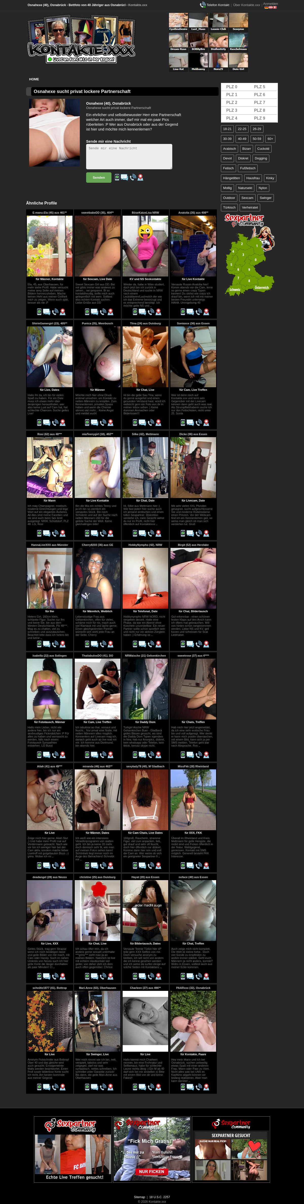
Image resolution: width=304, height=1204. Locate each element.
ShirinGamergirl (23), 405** (49, 323)
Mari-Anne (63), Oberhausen (97, 987)
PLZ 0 (231, 87)
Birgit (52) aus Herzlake (193, 544)
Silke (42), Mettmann (145, 434)
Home (34, 79)
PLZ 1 (231, 94)
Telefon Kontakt (217, 5)
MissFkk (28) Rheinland (193, 766)
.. (150, 305)
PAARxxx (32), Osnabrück (193, 987)
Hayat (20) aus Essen (145, 877)
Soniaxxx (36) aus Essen (193, 323)
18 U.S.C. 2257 (159, 1197)
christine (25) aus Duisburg (98, 877)
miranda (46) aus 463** (97, 766)
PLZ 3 (231, 110)
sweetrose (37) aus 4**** (193, 655)
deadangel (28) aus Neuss (49, 877)
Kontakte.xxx (137, 5)
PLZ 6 (259, 94)
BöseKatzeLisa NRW (145, 212)
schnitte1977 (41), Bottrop (49, 987)
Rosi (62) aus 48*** (49, 434)
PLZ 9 (259, 118)
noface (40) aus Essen (193, 877)
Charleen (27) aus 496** (145, 987)
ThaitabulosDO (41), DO (97, 655)
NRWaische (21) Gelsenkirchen (145, 655)
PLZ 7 (259, 102)
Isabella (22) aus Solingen (50, 655)
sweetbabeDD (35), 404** (97, 212)
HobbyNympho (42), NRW (145, 544)
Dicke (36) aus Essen (193, 434)
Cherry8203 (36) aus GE (97, 544)
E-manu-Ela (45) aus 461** (49, 212)
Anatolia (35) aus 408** (193, 212)
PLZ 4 (231, 118)
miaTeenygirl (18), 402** (97, 434)
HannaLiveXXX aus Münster (49, 544)
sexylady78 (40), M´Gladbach (145, 766)
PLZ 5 (259, 87)
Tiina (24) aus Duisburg (145, 323)
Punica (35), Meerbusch (97, 323)
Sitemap (139, 1197)
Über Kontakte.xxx (246, 5)
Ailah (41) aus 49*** (49, 766)
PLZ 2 (231, 102)
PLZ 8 (259, 110)
